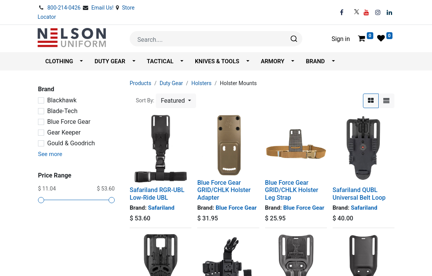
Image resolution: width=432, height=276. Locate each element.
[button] (176, 101)
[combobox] (216, 38)
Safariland (161, 207)
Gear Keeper (64, 132)
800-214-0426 (64, 8)
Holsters (201, 83)
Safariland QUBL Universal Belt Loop (359, 193)
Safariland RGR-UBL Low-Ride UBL (157, 193)
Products (140, 83)
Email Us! (103, 8)
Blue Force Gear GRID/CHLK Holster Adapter (224, 190)
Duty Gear (171, 83)
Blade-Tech (62, 111)
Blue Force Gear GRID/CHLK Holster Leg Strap (291, 190)
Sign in (340, 39)
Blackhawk (62, 100)
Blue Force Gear (69, 121)
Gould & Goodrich (71, 143)
